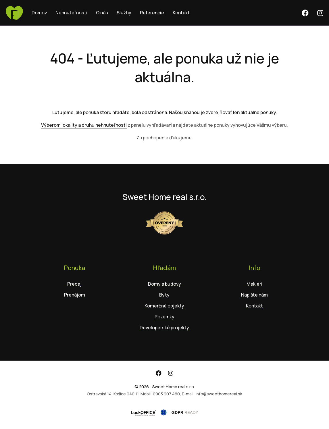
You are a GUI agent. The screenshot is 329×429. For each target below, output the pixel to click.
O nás (102, 12)
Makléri (254, 284)
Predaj (74, 284)
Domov (39, 12)
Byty (164, 295)
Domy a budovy (164, 284)
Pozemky (164, 316)
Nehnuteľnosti (71, 12)
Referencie (152, 12)
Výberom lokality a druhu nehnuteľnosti (84, 125)
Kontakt (181, 12)
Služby (124, 12)
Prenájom (74, 295)
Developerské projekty (164, 327)
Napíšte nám (254, 295)
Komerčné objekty (164, 306)
